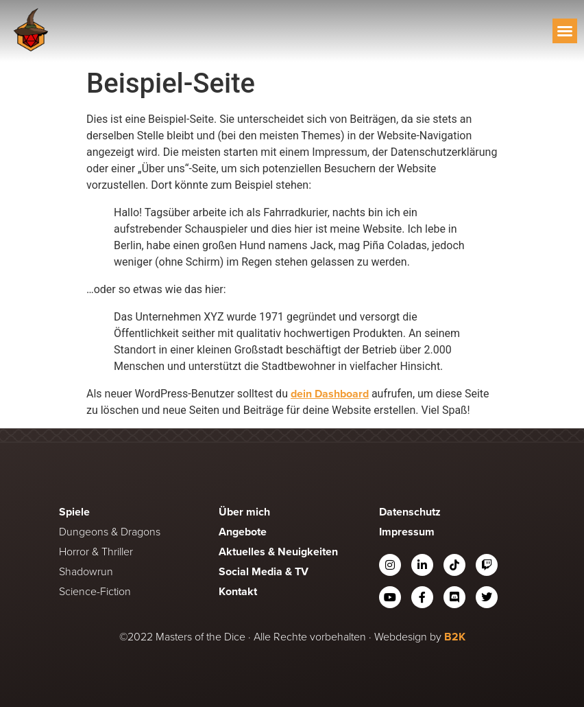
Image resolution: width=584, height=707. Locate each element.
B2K (454, 637)
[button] (564, 31)
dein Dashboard (330, 394)
